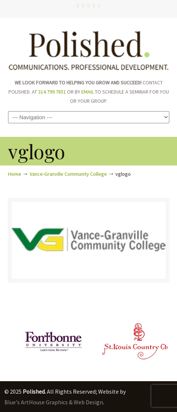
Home (14, 174)
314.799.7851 (52, 91)
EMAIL (87, 91)
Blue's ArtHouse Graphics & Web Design (53, 402)
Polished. (88, 47)
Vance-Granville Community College (68, 174)
